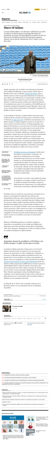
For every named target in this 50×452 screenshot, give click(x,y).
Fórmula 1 (20, 22)
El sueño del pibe (17, 306)
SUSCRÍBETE (37, 9)
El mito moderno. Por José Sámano (6, 155)
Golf (30, 22)
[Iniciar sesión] (44, 9)
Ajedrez (38, 22)
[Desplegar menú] (3, 13)
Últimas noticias (44, 22)
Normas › (44, 299)
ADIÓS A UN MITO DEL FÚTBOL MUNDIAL (11, 25)
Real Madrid (19, 318)
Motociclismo (25, 22)
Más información (7, 324)
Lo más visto (5, 389)
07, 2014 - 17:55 (26, 80)
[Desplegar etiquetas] (45, 318)
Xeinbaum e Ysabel (6, 401)
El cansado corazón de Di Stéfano (6, 184)
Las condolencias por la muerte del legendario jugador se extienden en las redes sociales (6, 178)
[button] (25, 60)
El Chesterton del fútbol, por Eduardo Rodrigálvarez (6, 171)
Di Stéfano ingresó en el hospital (24, 152)
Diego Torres (14, 308)
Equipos (35, 318)
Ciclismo (15, 22)
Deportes (6, 19)
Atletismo (34, 22)
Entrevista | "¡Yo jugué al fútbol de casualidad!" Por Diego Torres (6, 161)
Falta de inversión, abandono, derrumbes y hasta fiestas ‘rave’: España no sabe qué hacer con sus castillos (24, 399)
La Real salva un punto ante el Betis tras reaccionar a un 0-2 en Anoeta (20, 377)
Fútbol (3, 22)
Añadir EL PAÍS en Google (43, 84)
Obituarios (14, 318)
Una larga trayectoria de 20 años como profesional (20, 262)
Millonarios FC (30, 318)
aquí (31, 324)
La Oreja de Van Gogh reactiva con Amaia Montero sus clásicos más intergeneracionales (24, 380)
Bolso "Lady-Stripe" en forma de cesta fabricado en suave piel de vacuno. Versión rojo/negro (42, 424)
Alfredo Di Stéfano (31, 94)
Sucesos (24, 318)
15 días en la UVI (17, 120)
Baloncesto (8, 22)
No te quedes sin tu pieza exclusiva (41, 431)
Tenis (12, 22)
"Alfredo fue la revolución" (5, 166)
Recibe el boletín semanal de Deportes (13, 295)
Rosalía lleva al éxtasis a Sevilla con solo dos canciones (17, 375)
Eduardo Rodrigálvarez (25, 79)
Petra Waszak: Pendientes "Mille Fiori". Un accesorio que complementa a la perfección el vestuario (42, 419)
